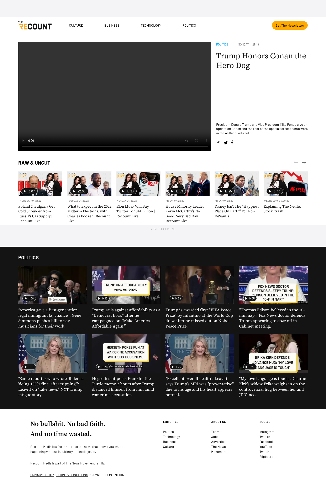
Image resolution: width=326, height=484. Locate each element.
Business (111, 25)
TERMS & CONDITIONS (72, 475)
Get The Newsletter (289, 25)
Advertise (218, 441)
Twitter (264, 436)
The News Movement (80, 463)
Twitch (264, 451)
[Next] (296, 163)
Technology (151, 25)
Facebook (266, 441)
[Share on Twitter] (226, 143)
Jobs (215, 436)
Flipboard (266, 456)
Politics (189, 25)
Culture (76, 25)
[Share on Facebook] (232, 143)
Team (215, 432)
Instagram (266, 432)
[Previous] (304, 163)
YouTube (265, 446)
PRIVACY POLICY (42, 475)
